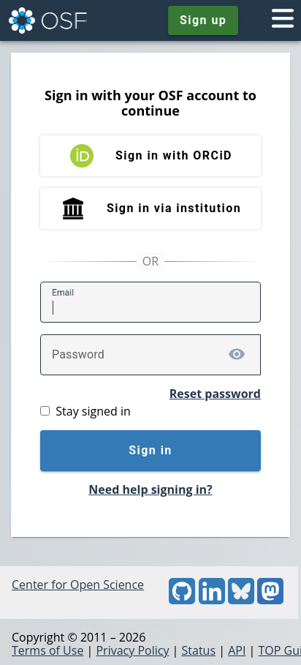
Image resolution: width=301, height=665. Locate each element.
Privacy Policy (132, 650)
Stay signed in (93, 411)
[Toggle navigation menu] (282, 20)
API (236, 650)
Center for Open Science (78, 584)
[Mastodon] (270, 600)
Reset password (215, 394)
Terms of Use (47, 650)
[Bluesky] (241, 600)
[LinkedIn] (212, 600)
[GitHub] (182, 600)
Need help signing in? (150, 489)
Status (199, 650)
